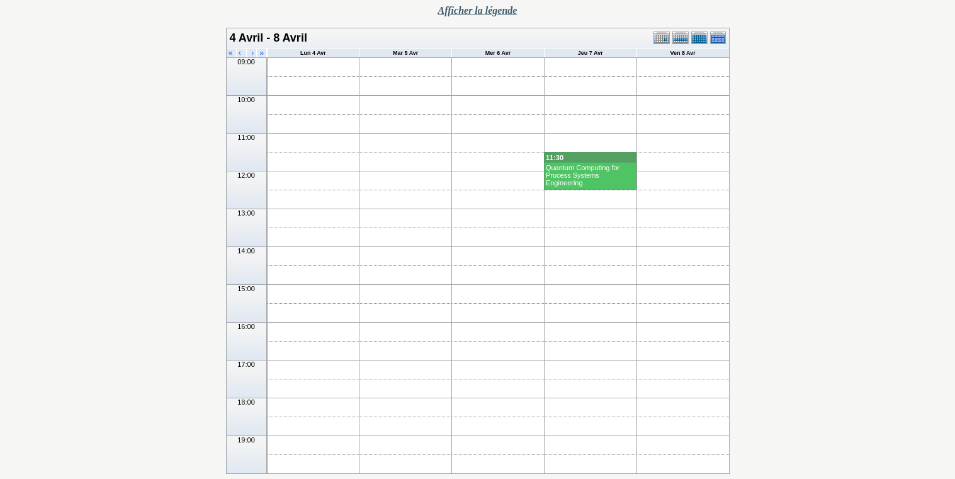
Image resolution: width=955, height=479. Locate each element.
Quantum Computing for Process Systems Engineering (582, 175)
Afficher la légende (477, 10)
